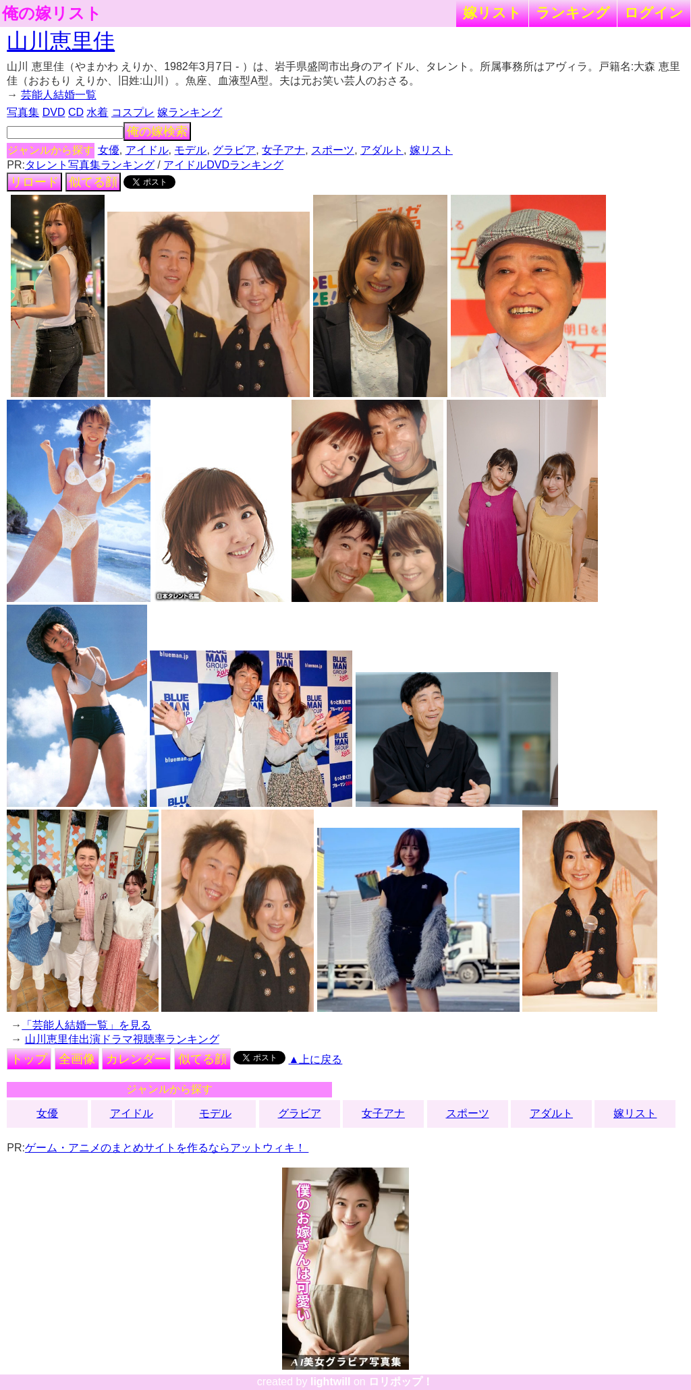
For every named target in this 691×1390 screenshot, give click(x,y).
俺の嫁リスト (52, 13)
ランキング (573, 12)
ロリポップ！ (400, 1381)
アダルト (382, 150)
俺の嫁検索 (157, 131)
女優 (108, 150)
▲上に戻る (316, 1059)
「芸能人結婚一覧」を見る (86, 1025)
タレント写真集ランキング (90, 165)
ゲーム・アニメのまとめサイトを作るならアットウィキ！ (166, 1147)
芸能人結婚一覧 (58, 94)
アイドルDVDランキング (223, 165)
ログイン (654, 12)
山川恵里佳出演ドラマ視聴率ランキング (122, 1039)
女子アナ (283, 150)
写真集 (23, 112)
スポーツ (332, 150)
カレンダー (136, 1059)
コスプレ (133, 112)
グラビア (234, 150)
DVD (54, 112)
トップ (29, 1059)
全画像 (77, 1059)
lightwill (330, 1381)
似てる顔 (93, 182)
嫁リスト (492, 12)
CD (76, 112)
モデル (190, 150)
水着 (97, 112)
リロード (34, 182)
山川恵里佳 (61, 41)
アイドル (147, 150)
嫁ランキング (189, 112)
